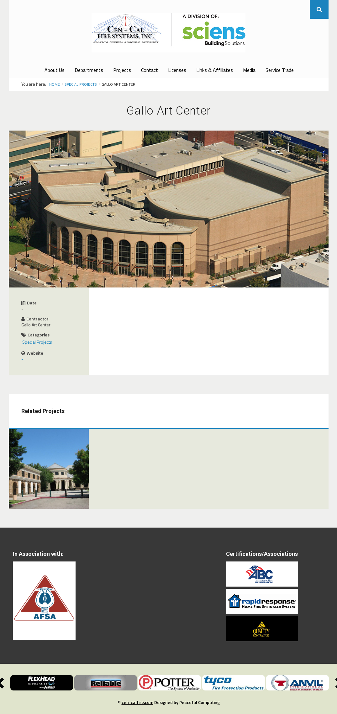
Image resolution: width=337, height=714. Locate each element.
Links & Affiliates (214, 70)
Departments (89, 70)
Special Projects (81, 84)
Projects (122, 70)
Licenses (177, 70)
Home (54, 84)
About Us (55, 70)
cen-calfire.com (137, 702)
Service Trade (280, 70)
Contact (149, 70)
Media (249, 70)
